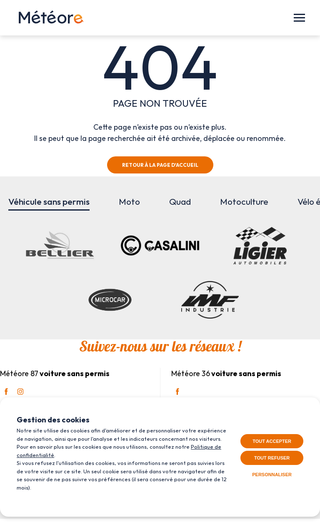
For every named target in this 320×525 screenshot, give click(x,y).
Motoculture (244, 201)
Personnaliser (272, 474)
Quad (180, 201)
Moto (129, 201)
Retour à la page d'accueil (160, 165)
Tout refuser (272, 457)
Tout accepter (271, 441)
